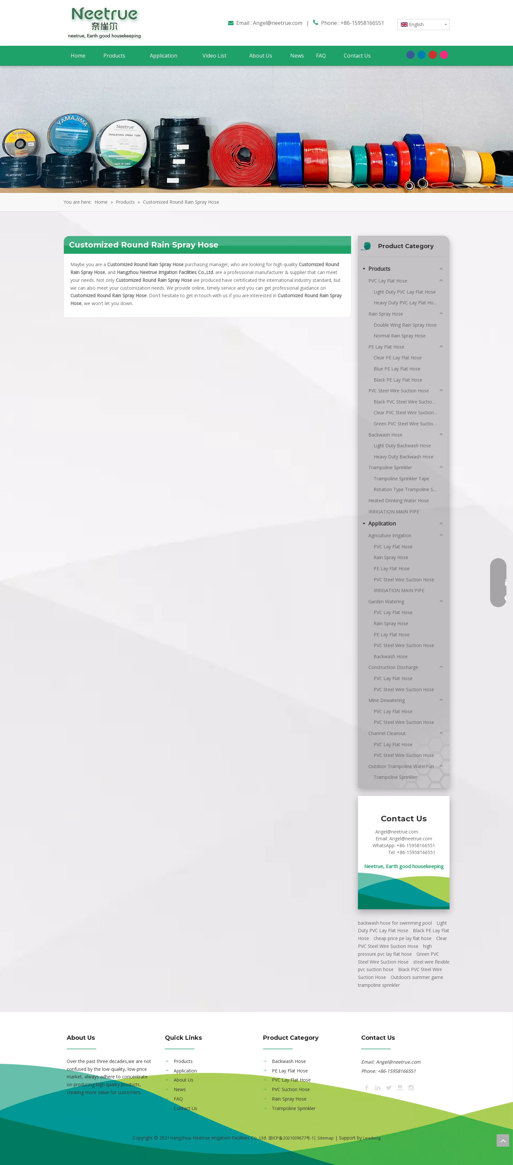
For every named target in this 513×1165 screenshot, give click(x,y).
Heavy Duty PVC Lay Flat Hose (406, 303)
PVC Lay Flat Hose (387, 281)
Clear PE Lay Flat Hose (398, 357)
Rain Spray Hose (385, 314)
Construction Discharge (393, 667)
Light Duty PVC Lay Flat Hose (405, 292)
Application (382, 523)
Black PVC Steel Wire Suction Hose (409, 402)
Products (379, 268)
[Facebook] (410, 54)
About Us (183, 1080)
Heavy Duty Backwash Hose (403, 457)
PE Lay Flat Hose (386, 347)
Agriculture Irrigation (389, 535)
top (503, 1140)
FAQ (178, 1099)
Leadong (371, 1138)
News (180, 1089)
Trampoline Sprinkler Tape (401, 478)
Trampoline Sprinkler (390, 467)
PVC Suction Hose (291, 1089)
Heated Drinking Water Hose (398, 500)
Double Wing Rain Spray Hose (405, 325)
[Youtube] (433, 54)
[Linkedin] (421, 54)
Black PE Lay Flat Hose (398, 380)
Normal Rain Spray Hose (400, 336)
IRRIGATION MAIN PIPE (393, 511)
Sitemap (325, 1138)
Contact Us (185, 1108)
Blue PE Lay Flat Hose (397, 369)
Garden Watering (386, 601)
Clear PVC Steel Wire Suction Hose (409, 412)
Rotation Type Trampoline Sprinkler (409, 489)
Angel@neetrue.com (277, 22)
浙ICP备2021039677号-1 (291, 1138)
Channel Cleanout (387, 733)
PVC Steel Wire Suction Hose (398, 390)
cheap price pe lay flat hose (403, 938)
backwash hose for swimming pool (395, 923)
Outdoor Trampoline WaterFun (401, 766)
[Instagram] (444, 54)
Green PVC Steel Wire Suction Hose (409, 423)
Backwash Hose (385, 435)
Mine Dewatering (386, 700)
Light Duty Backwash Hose (402, 445)
